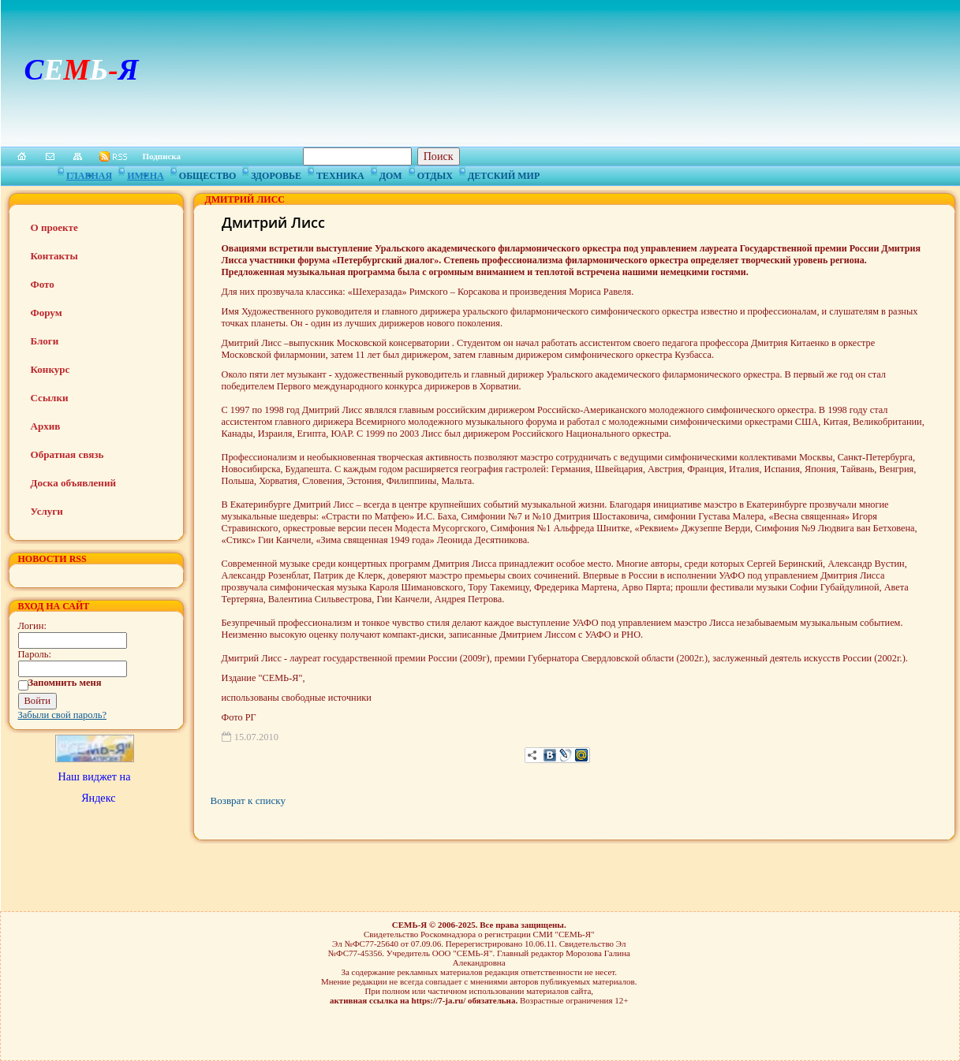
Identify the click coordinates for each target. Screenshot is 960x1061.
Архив (46, 426)
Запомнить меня (65, 682)
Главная (89, 173)
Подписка (162, 156)
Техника (340, 173)
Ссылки (50, 398)
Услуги (47, 511)
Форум (46, 312)
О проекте (54, 227)
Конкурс (50, 369)
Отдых (435, 173)
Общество (207, 173)
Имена (145, 173)
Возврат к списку (248, 800)
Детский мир (504, 173)
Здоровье (276, 173)
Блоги (45, 341)
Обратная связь (67, 454)
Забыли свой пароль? (62, 714)
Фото (42, 284)
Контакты (54, 256)
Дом (390, 173)
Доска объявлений (73, 483)
